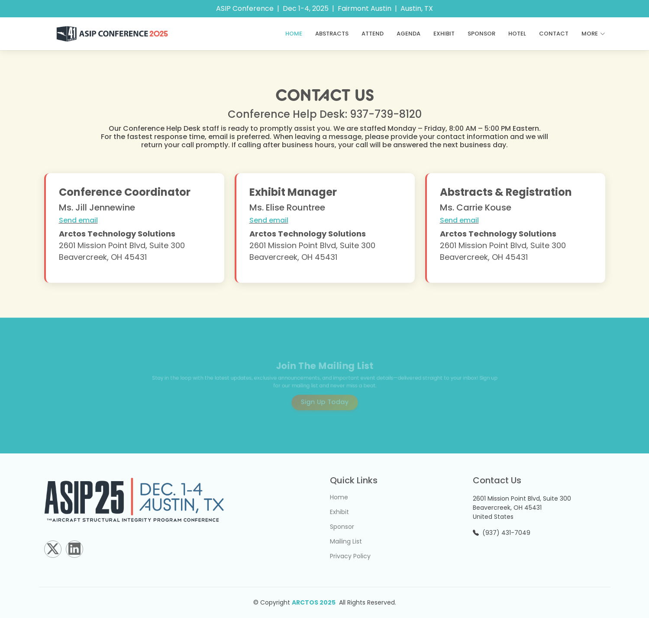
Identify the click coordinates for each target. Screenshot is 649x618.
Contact (553, 33)
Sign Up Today (325, 399)
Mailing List (346, 541)
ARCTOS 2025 (314, 602)
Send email (78, 220)
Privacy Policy (350, 556)
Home (293, 33)
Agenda (408, 33)
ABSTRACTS (332, 33)
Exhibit (444, 33)
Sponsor (481, 33)
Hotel (517, 33)
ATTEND (373, 33)
